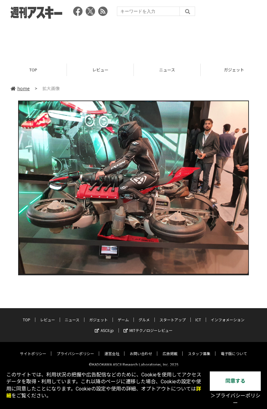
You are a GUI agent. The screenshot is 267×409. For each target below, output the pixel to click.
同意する (235, 381)
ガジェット (98, 315)
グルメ (144, 315)
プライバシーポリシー (75, 348)
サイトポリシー (33, 348)
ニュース (167, 70)
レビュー (100, 70)
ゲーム (123, 315)
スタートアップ (172, 315)
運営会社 (111, 348)
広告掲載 (170, 348)
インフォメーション (227, 315)
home (20, 88)
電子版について (234, 348)
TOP (33, 70)
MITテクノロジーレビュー (148, 325)
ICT (198, 315)
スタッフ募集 (199, 348)
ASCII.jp (104, 325)
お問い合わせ (141, 348)
